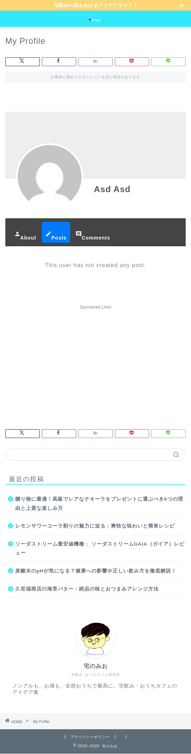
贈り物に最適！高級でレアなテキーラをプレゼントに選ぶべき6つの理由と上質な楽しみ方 (99, 504)
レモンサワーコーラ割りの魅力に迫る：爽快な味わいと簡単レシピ (95, 526)
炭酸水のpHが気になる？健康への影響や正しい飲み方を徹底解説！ (95, 571)
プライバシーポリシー (90, 737)
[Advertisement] (95, 362)
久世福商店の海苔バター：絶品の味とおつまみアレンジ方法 (87, 589)
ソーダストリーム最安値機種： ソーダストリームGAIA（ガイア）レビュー (100, 549)
